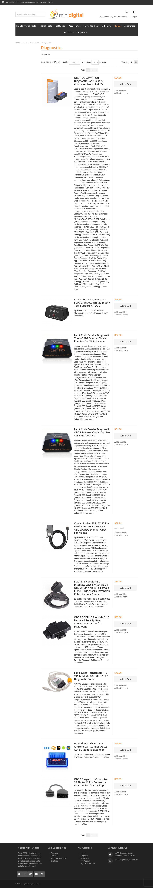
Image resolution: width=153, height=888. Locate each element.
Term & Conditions (58, 858)
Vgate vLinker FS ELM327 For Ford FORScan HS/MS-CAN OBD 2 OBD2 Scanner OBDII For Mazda (91, 528)
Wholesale (125, 17)
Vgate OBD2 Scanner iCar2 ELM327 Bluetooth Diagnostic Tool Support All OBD (92, 302)
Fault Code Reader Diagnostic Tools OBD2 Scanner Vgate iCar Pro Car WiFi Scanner (92, 338)
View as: (125, 62)
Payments (55, 853)
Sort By (66, 62)
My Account (104, 17)
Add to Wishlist (120, 90)
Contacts (54, 861)
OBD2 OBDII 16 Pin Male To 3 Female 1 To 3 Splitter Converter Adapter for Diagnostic (91, 622)
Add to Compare (121, 93)
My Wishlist (115, 17)
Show (88, 62)
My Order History (88, 863)
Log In (134, 17)
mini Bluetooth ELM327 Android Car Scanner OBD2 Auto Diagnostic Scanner (90, 746)
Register (84, 856)
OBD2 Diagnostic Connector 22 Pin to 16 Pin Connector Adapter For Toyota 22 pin (91, 782)
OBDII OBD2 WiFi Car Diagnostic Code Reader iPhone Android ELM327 (88, 81)
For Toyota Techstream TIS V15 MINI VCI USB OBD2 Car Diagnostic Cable (91, 676)
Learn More (78, 316)
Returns (54, 856)
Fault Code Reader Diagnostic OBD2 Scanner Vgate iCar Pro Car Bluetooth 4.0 (92, 432)
